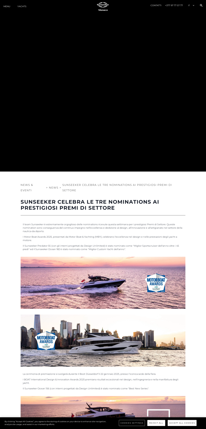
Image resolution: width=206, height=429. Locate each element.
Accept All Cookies (182, 423)
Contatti (156, 5)
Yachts (21, 6)
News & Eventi (27, 187)
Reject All (156, 423)
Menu (6, 6)
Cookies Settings (131, 423)
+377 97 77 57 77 (174, 5)
